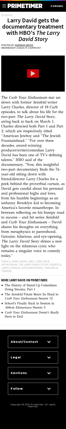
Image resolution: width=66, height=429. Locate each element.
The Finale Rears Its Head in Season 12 (31, 296)
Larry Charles (10, 267)
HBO (31, 261)
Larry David (19, 261)
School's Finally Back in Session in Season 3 (29, 305)
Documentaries (32, 267)
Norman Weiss (24, 45)
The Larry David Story (33, 264)
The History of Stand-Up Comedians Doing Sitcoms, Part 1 (31, 287)
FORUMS (57, 6)
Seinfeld (55, 264)
